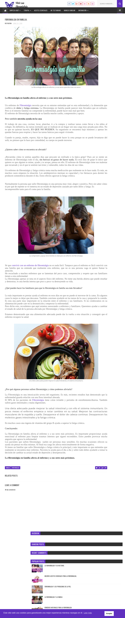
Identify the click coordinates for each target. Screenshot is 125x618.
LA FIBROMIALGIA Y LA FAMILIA (109, 81)
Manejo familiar (69, 10)
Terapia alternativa (105, 186)
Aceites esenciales (40, 10)
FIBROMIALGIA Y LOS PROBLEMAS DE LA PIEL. (110, 72)
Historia (105, 169)
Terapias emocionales (95, 190)
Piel (90, 173)
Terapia (26, 10)
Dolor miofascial (94, 156)
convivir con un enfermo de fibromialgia (31, 281)
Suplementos (105, 181)
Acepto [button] (117, 614)
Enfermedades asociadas (96, 160)
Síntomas (110, 109)
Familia (8, 507)
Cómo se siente (108, 147)
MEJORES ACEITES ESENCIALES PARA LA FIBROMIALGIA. (110, 61)
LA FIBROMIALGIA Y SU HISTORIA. (110, 50)
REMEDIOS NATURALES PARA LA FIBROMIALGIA (110, 93)
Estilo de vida (93, 164)
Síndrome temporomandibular (98, 177)
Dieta (90, 151)
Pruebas (101, 109)
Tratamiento (100, 113)
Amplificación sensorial (96, 143)
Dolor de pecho (102, 151)
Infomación (82, 10)
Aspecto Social (93, 147)
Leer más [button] (88, 614)
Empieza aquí (14, 10)
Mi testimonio (56, 10)
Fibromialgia (26, 100)
